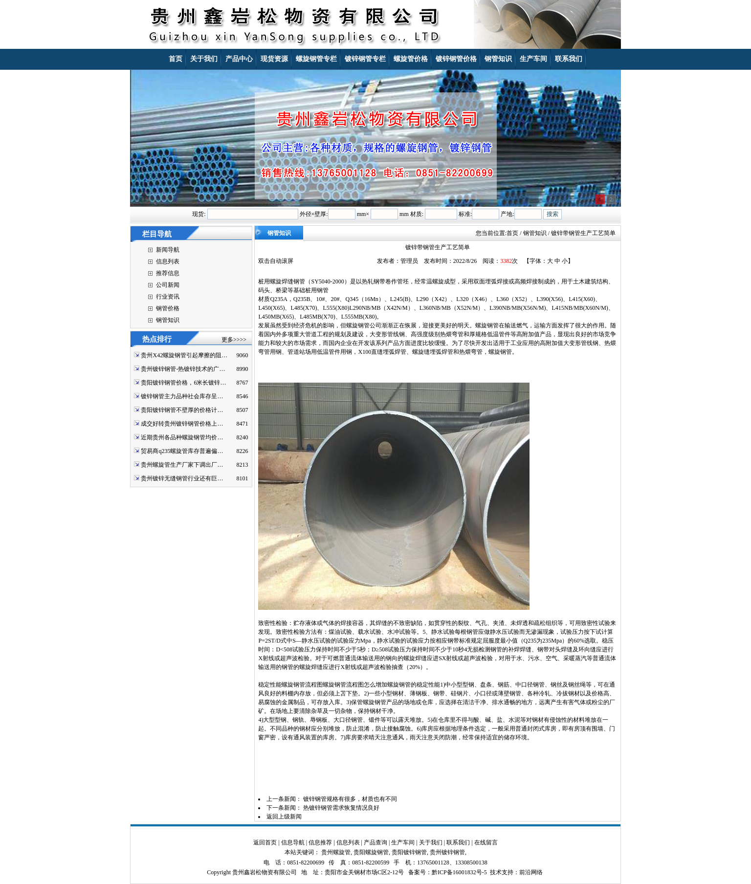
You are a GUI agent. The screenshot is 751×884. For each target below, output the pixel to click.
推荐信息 (167, 273)
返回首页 (265, 842)
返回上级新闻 (284, 816)
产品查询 (375, 842)
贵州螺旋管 (336, 852)
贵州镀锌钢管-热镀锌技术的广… (183, 369)
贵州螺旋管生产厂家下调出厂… (182, 464)
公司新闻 (167, 284)
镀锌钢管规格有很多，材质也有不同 (350, 799)
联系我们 (458, 842)
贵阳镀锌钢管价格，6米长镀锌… (183, 382)
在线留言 (486, 842)
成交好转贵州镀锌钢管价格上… (182, 423)
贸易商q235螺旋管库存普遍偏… (182, 451)
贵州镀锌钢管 (447, 852)
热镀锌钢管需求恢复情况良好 (341, 807)
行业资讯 (167, 296)
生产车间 (403, 842)
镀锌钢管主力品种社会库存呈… (182, 396)
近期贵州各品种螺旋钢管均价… (182, 437)
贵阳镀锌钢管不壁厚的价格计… (182, 410)
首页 (512, 233)
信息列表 (167, 261)
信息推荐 (320, 842)
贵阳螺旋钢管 (371, 852)
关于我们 (430, 842)
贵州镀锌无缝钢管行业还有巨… (182, 478)
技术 (496, 872)
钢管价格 (167, 308)
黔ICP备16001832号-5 (459, 872)
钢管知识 (167, 320)
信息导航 (293, 842)
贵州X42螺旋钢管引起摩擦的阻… (184, 355)
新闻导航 (167, 249)
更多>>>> (233, 339)
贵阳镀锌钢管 (409, 852)
